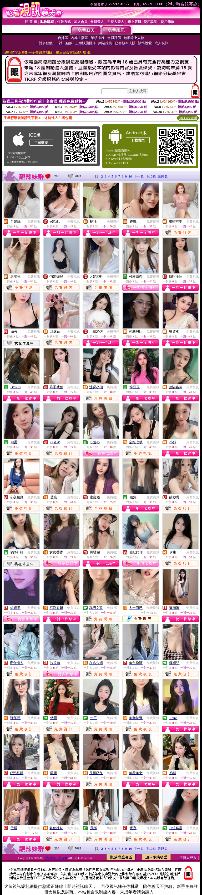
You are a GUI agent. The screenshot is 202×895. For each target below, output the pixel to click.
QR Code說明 (188, 118)
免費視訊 (33, 221)
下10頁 (151, 176)
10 (130, 176)
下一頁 (139, 176)
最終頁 (163, 176)
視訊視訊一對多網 (56, 857)
